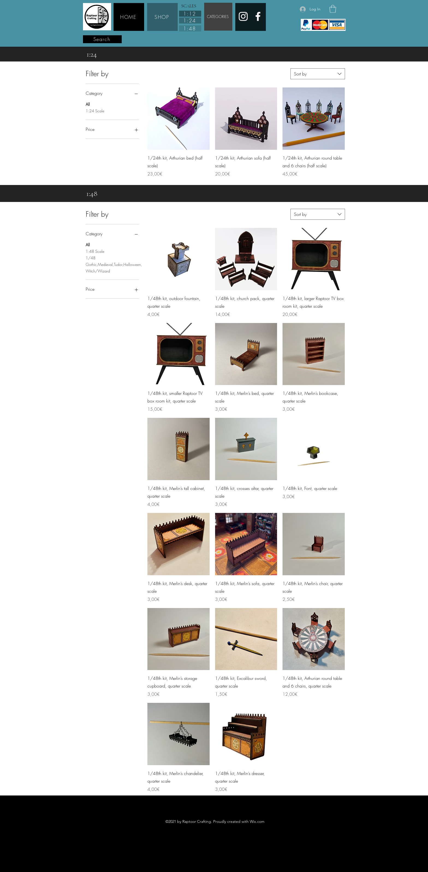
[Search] (102, 39)
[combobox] (317, 73)
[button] (332, 9)
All (88, 104)
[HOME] (129, 17)
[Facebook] (258, 16)
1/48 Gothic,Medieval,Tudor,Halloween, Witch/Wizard (112, 264)
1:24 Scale (95, 110)
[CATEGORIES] (218, 17)
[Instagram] (243, 16)
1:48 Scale (95, 251)
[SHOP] (162, 17)
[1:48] (190, 28)
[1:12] (190, 14)
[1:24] (190, 20)
